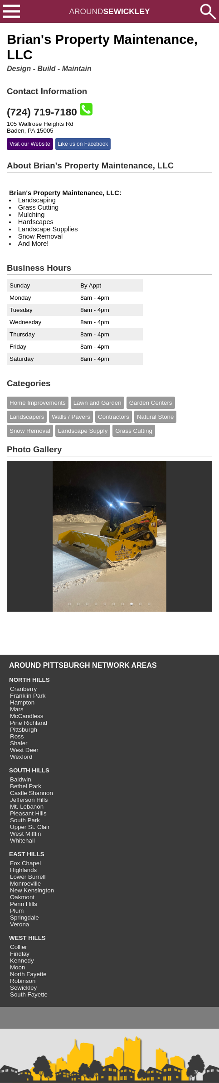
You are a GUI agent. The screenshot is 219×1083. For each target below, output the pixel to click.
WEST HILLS (27, 937)
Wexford (21, 756)
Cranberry (23, 688)
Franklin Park (28, 695)
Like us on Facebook (83, 144)
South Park (25, 820)
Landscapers (27, 416)
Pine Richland (28, 722)
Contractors (113, 416)
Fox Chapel (25, 863)
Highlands (23, 870)
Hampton (22, 702)
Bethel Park (25, 786)
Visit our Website (30, 144)
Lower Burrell (28, 876)
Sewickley (23, 987)
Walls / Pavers (71, 416)
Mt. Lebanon (27, 806)
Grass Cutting (133, 430)
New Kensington (32, 890)
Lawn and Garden (97, 402)
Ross (17, 736)
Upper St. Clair (29, 827)
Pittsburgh (23, 729)
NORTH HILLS (29, 679)
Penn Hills (23, 904)
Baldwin (20, 779)
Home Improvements (38, 402)
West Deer (24, 750)
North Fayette (28, 974)
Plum (17, 910)
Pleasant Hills (28, 813)
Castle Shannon (31, 793)
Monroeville (25, 883)
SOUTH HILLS (29, 770)
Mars (17, 709)
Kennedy (22, 960)
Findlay (19, 953)
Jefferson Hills (29, 799)
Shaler (19, 743)
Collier (18, 947)
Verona (19, 924)
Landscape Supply (83, 430)
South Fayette (29, 994)
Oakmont (22, 897)
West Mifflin (25, 833)
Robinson (22, 981)
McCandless (26, 716)
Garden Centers (150, 402)
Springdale (24, 917)
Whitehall (22, 840)
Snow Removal (30, 430)
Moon (17, 967)
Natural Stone (155, 416)
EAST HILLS (26, 854)
